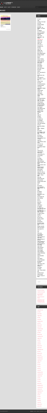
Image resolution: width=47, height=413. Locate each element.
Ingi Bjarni (39, 116)
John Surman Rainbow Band (41, 126)
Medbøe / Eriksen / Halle (40, 175)
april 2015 (39, 400)
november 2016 (40, 374)
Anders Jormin (39, 35)
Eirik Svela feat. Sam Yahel (40, 76)
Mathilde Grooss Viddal (41, 173)
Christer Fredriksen (40, 58)
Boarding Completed (40, 54)
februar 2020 (39, 334)
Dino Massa (39, 69)
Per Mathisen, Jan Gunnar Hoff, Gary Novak (41, 208)
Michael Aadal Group (40, 178)
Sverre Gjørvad (39, 258)
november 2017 (40, 358)
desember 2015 (40, 385)
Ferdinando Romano (40, 85)
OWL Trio (38, 200)
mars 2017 (39, 370)
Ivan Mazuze (39, 117)
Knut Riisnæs (39, 135)
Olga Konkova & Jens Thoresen (40, 195)
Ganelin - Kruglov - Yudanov (40, 95)
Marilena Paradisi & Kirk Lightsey (41, 165)
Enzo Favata (39, 82)
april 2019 (39, 343)
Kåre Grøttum (39, 130)
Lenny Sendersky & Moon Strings (41, 142)
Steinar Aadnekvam (40, 251)
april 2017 (39, 368)
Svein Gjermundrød (40, 255)
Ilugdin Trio (39, 114)
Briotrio (38, 57)
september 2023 (40, 309)
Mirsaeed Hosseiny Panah (41, 181)
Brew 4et (38, 56)
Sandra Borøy (39, 233)
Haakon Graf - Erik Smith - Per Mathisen (40, 100)
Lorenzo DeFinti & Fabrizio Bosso (40, 152)
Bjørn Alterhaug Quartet (41, 53)
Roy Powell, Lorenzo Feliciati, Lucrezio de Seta (40, 224)
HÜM (38, 113)
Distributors (13, 7)
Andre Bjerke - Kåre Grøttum (40, 37)
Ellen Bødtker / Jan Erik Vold (41, 79)
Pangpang (38, 203)
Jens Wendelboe (40, 120)
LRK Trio (38, 156)
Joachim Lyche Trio (40, 121)
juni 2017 (39, 364)
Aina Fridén (39, 23)
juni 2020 (39, 332)
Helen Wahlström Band (41, 108)
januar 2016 (39, 383)
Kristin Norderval (40, 136)
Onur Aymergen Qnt (40, 196)
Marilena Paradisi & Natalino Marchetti (40, 167)
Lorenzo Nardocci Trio (40, 154)
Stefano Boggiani (40, 250)
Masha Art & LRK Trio (41, 172)
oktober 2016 (39, 375)
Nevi (38, 184)
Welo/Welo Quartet (40, 272)
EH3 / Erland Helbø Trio (41, 72)
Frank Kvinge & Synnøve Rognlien (41, 88)
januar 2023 (39, 313)
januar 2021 (39, 326)
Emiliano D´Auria (40, 81)
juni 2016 (39, 379)
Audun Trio (39, 49)
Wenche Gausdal (40, 274)
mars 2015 (39, 402)
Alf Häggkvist (39, 30)
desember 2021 (40, 321)
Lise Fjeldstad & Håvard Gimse (41, 147)
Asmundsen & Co (40, 46)
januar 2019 (39, 347)
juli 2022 (38, 317)
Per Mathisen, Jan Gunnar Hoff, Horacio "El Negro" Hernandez (41, 211)
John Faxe (39, 124)
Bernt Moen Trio (40, 51)
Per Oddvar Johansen (40, 213)
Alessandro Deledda (40, 24)
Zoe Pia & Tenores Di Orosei (40, 276)
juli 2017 (38, 362)
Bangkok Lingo (39, 50)
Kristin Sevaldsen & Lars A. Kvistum (41, 138)
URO (38, 271)
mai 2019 (39, 342)
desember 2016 (40, 372)
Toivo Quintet (39, 267)
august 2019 (39, 338)
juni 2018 (39, 351)
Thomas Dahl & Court (41, 263)
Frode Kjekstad (39, 93)
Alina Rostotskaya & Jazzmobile (40, 34)
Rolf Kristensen (39, 221)
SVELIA (38, 257)
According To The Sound (41, 21)
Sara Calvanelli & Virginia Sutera (40, 235)
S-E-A (38, 230)
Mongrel (38, 182)
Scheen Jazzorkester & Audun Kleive (41, 237)
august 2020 (39, 330)
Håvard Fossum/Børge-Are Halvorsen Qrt (41, 105)
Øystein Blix (39, 202)
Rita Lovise (39, 220)
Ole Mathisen (39, 191)
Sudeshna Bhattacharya (41, 252)
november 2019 (40, 336)
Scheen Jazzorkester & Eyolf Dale (41, 239)
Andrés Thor (39, 43)
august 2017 (39, 360)
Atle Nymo (39, 47)
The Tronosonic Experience (39, 262)
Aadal (38, 20)
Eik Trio (38, 73)
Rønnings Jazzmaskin (40, 226)
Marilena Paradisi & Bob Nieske (41, 163)
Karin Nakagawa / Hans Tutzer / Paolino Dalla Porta (41, 133)
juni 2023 (39, 311)
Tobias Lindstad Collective (39, 265)
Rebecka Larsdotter (40, 218)
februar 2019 (39, 345)
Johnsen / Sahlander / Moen (41, 129)
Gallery (9, 7)
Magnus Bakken (39, 159)
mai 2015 (39, 398)
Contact (18, 7)
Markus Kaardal (39, 169)
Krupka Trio (39, 140)
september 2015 (40, 391)
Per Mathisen (39, 206)
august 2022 (39, 315)
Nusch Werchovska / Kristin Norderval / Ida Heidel (41, 188)
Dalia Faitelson (39, 65)
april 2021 (39, 323)
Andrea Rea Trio (3, 26)
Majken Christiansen (40, 161)
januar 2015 (39, 406)
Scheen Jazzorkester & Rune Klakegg (41, 244)
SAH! (38, 231)
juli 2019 (38, 340)
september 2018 (40, 349)
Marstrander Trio (40, 170)
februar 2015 (39, 404)
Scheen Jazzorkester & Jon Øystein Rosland (41, 242)
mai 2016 (39, 381)
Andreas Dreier (39, 40)
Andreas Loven (39, 42)
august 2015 (39, 392)
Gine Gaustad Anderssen (41, 98)
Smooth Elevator (40, 248)
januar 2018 (39, 355)
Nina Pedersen (39, 185)
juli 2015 (38, 394)
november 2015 (40, 387)
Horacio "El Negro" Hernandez (40, 112)
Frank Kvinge (39, 86)
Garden (38, 96)
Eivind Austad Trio (40, 77)
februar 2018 (39, 353)
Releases (1, 7)
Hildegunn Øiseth (40, 109)
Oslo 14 (38, 199)
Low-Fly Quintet (39, 155)
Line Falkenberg (39, 145)
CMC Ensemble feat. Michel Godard (40, 62)
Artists (5, 7)
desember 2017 (40, 357)
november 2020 (40, 328)
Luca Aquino (39, 158)
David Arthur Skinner (40, 68)
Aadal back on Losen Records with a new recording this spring (40, 301)
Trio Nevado (39, 268)
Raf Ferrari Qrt (39, 217)
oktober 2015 (39, 389)
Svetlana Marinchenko (40, 259)
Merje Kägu (39, 177)
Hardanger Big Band (40, 103)
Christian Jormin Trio (40, 60)
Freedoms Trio (39, 91)
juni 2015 (39, 396)
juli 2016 (38, 377)
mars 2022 (39, 319)
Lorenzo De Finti (40, 150)
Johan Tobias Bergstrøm (41, 123)
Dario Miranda (39, 66)
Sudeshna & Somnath (41, 291)
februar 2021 (39, 325)
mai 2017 (39, 366)
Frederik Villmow (40, 90)
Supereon (38, 254)
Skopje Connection (40, 247)
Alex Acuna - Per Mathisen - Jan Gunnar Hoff (41, 28)
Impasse (2, 25)
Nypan (38, 190)
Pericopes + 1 (39, 214)
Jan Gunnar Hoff (40, 119)
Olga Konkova (39, 192)
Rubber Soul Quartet (40, 227)
